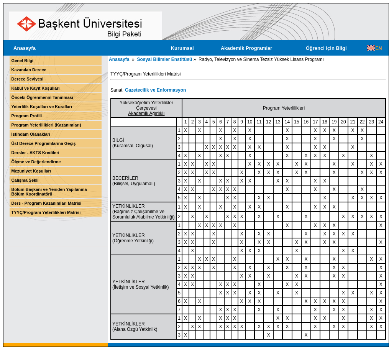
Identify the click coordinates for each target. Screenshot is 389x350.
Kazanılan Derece (28, 69)
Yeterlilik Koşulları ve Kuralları (41, 106)
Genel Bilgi (22, 60)
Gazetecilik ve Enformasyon (155, 90)
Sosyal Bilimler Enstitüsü (164, 59)
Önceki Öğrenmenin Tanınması (42, 97)
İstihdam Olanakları (30, 134)
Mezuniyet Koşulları (31, 171)
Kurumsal (182, 48)
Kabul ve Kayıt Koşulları (35, 88)
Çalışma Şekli (25, 180)
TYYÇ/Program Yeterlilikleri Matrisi (46, 212)
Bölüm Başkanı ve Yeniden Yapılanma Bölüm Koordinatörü (49, 191)
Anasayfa (24, 48)
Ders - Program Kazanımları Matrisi (46, 203)
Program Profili (26, 115)
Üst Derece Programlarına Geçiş (43, 143)
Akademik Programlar (246, 48)
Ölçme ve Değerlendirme (36, 161)
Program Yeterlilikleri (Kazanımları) (46, 125)
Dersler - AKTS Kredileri (35, 152)
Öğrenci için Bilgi (326, 48)
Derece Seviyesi (27, 79)
